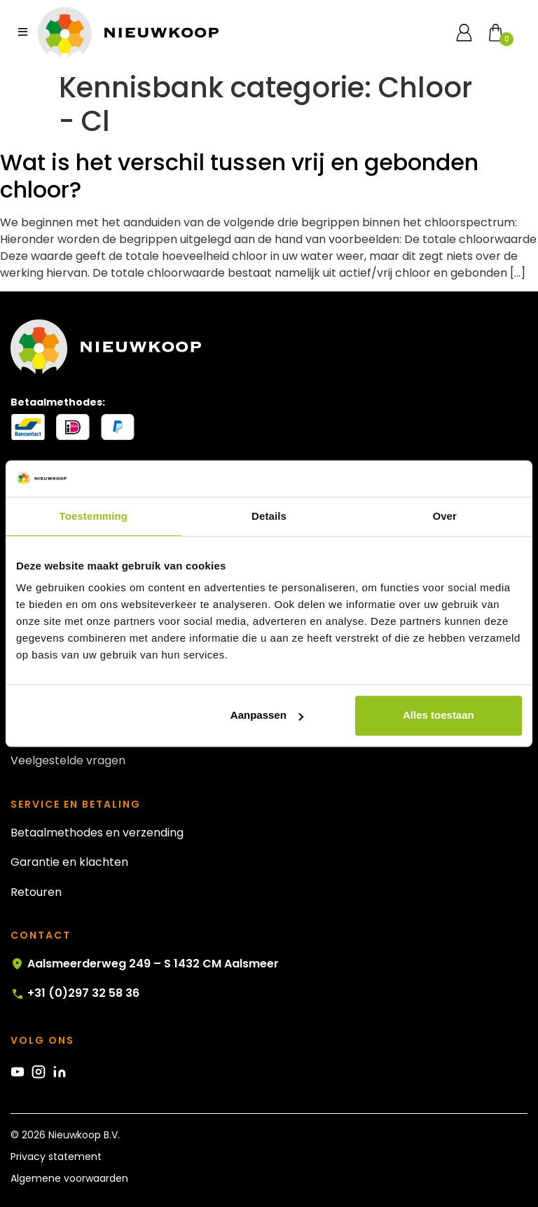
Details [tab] (269, 516)
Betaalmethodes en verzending (97, 833)
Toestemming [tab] (94, 516)
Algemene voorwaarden (69, 1178)
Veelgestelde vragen (68, 760)
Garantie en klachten (69, 862)
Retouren (36, 892)
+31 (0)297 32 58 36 (75, 993)
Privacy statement (56, 1157)
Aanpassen (266, 716)
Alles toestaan (438, 716)
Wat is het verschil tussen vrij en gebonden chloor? (239, 175)
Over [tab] (444, 516)
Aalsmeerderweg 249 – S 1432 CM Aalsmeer (145, 964)
